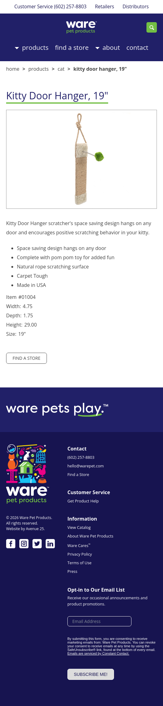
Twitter (37, 543)
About (111, 47)
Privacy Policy (79, 554)
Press (72, 571)
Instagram (23, 543)
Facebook (10, 543)
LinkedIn (50, 543)
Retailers (104, 6)
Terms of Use (79, 562)
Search (151, 27)
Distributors (136, 6)
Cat (61, 68)
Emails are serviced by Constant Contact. (98, 653)
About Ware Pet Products (90, 536)
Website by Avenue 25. (25, 528)
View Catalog (79, 527)
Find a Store (72, 47)
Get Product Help (83, 501)
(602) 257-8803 (70, 6)
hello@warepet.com (85, 466)
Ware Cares (78, 545)
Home (12, 68)
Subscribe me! (91, 674)
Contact (137, 47)
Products (35, 47)
